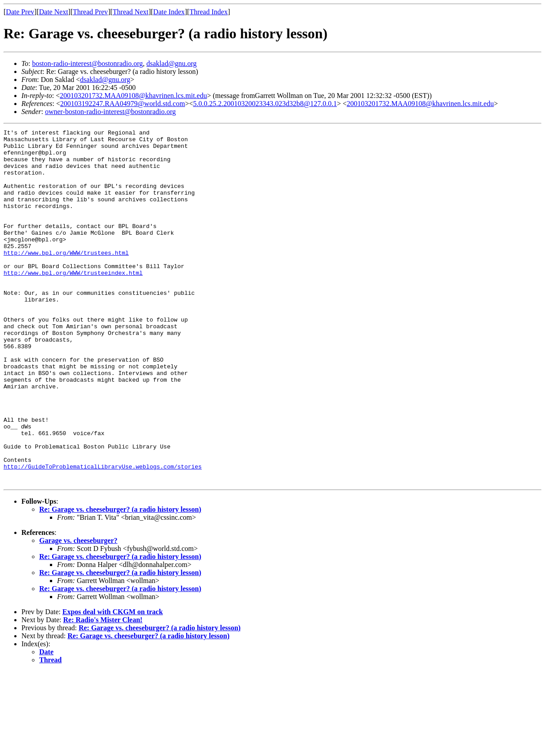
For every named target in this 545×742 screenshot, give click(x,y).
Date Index (169, 12)
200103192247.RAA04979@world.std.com (122, 103)
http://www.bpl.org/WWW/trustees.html (66, 278)
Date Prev (20, 12)
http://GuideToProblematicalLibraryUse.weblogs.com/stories (103, 534)
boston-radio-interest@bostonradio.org (87, 63)
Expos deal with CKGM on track (112, 682)
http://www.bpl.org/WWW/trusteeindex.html (73, 302)
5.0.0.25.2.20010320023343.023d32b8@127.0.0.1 (265, 103)
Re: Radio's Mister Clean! (103, 690)
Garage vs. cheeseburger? (78, 611)
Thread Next (130, 12)
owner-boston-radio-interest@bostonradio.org (110, 111)
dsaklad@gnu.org (172, 63)
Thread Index (208, 12)
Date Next (53, 12)
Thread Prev (90, 12)
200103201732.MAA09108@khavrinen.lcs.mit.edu (133, 95)
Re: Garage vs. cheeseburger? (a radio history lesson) (120, 580)
